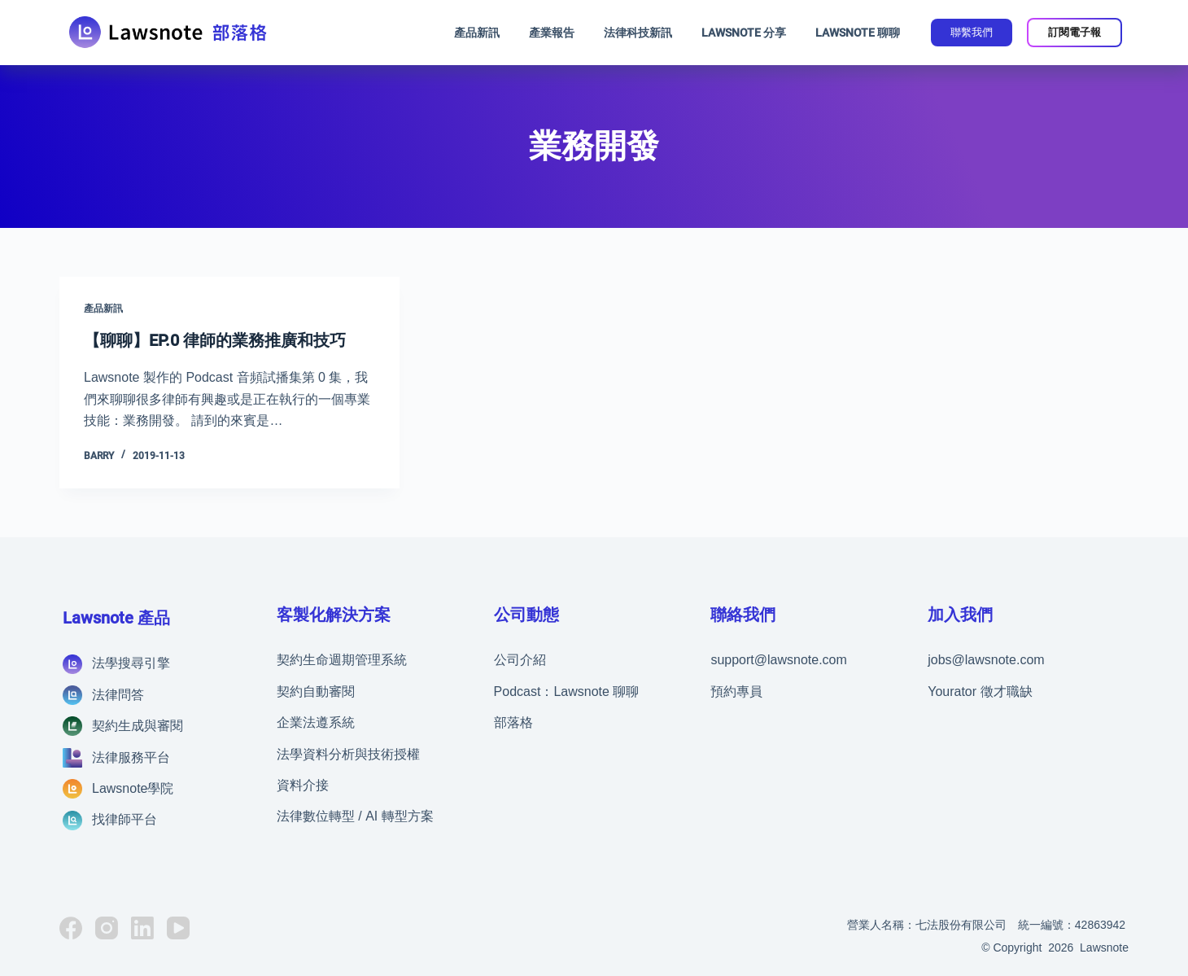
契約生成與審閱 (137, 726)
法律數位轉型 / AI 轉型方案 (355, 816)
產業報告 (551, 32)
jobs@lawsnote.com (986, 660)
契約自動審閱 (316, 691)
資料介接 (303, 784)
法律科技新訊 (638, 32)
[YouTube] (178, 927)
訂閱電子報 (1074, 32)
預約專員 (736, 691)
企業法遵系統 (316, 722)
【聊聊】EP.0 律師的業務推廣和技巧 (215, 340)
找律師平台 (124, 819)
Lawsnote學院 (133, 787)
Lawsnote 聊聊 (857, 32)
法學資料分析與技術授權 (348, 753)
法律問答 (118, 694)
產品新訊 (477, 32)
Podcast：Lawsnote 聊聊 (567, 691)
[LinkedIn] (142, 927)
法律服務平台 (131, 757)
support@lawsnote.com (778, 660)
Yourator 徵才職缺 (980, 691)
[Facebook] (70, 927)
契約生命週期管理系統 (342, 660)
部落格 (513, 722)
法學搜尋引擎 (131, 663)
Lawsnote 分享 (743, 32)
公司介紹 (520, 660)
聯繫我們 (971, 32)
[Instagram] (106, 927)
